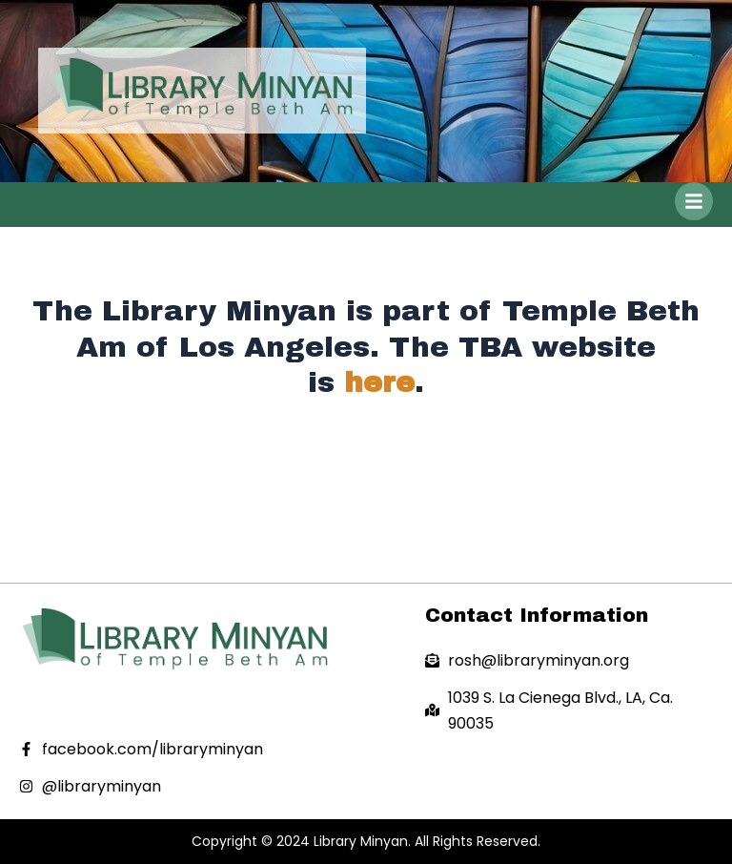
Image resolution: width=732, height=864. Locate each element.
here (379, 382)
